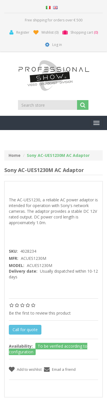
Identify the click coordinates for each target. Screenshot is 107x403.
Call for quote (25, 329)
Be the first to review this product (40, 313)
